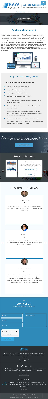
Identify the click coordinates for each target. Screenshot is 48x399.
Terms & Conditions (14, 397)
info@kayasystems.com (37, 383)
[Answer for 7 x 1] (10, 334)
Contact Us (30, 174)
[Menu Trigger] (43, 3)
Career (29, 397)
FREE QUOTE (24, 374)
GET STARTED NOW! (24, 145)
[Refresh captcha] (17, 331)
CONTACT (24, 360)
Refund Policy (35, 397)
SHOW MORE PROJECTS (30, 169)
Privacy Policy (23, 397)
